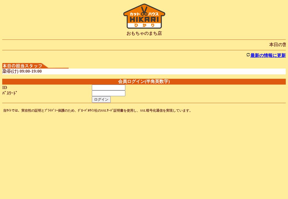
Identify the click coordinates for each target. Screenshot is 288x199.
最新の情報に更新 (268, 55)
